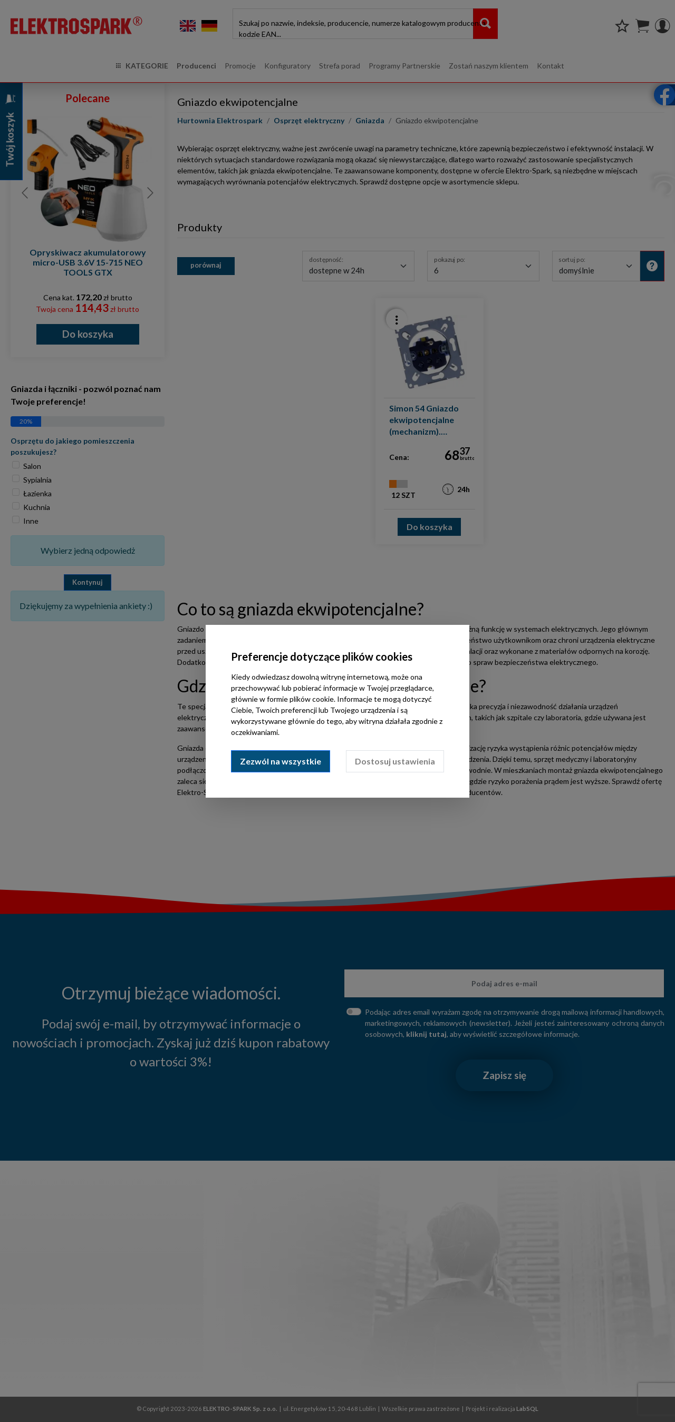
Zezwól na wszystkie (280, 761)
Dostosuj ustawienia (395, 761)
